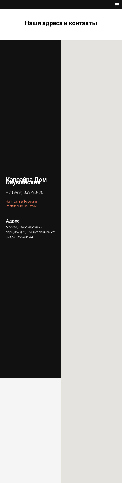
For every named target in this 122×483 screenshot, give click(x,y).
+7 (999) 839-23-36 (24, 192)
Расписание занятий (21, 206)
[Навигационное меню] (117, 4)
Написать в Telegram (21, 201)
